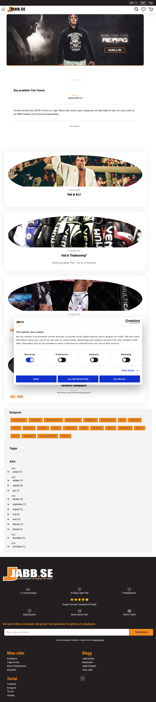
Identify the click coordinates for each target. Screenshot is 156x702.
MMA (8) (16, 428)
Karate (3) (56, 428)
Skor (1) (15, 436)
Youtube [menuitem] (11, 695)
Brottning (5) (29, 428)
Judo (20, 396)
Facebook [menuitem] (11, 684)
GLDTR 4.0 (39, 110)
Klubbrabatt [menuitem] (87, 662)
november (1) (19, 546)
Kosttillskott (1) (90, 420)
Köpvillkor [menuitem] (11, 670)
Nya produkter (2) (19, 420)
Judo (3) (84, 428)
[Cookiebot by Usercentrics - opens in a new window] (127, 322)
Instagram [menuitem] (11, 688)
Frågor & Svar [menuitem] (13, 662)
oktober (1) (18, 480)
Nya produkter (75, 126)
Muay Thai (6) (135, 420)
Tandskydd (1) (35, 420)
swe (143, 3)
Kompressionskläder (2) (48, 436)
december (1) (19, 538)
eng (150, 3)
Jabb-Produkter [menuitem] (89, 666)
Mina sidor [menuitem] (16, 653)
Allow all (120, 379)
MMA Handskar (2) (73, 420)
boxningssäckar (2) (107, 420)
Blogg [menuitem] (87, 653)
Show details (128, 370)
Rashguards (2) (29, 436)
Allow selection (78, 379)
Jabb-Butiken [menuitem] (88, 658)
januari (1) (17, 471)
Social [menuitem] (12, 678)
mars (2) (16, 519)
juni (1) (16, 490)
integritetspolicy (98, 640)
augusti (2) (18, 485)
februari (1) (18, 524)
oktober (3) (18, 499)
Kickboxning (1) (125, 428)
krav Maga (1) (97, 428)
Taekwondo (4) (70, 428)
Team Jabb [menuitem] (87, 670)
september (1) (19, 504)
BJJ (12, 396)
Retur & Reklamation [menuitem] (16, 666)
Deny (36, 379)
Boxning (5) (43, 428)
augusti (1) (18, 509)
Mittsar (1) (65, 436)
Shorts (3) (139, 428)
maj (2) (16, 514)
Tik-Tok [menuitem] (10, 691)
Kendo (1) (110, 428)
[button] (4, 9)
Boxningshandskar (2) (53, 420)
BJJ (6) (122, 420)
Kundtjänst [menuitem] (12, 658)
